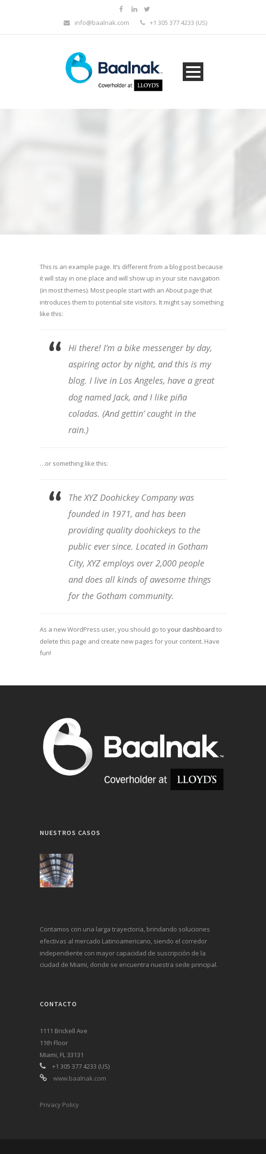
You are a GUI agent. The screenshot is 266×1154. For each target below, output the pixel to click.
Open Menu (193, 71)
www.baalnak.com (79, 1078)
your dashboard (191, 629)
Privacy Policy (59, 1104)
